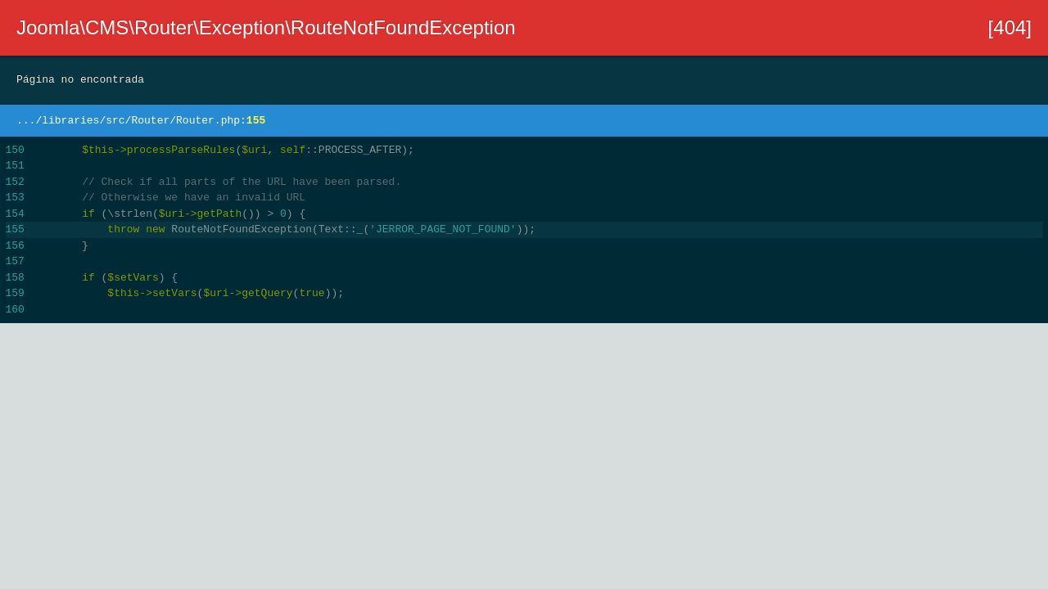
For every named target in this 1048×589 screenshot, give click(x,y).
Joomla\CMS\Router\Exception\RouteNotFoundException (266, 27)
